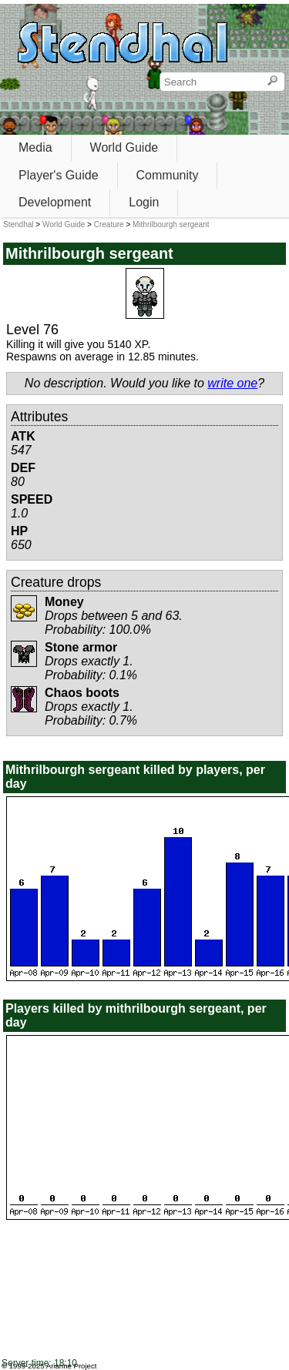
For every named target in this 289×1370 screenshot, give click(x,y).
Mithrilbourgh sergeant (171, 224)
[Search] (272, 82)
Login (144, 202)
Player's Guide (58, 175)
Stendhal (18, 224)
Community (167, 175)
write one (232, 383)
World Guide (124, 147)
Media (35, 147)
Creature (109, 224)
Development (54, 202)
